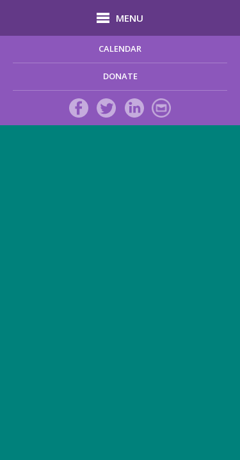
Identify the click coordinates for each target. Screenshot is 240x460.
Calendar (120, 48)
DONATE (120, 76)
